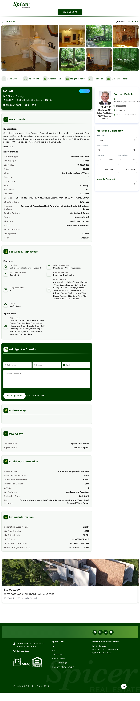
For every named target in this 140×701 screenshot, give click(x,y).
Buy (54, 650)
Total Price (100, 135)
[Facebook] (94, 632)
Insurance (121, 165)
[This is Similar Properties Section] (117, 78)
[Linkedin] (111, 632)
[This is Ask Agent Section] (31, 78)
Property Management (63, 667)
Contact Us (57, 654)
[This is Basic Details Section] (10, 78)
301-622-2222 (37, 395)
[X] (105, 632)
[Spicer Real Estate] (21, 4)
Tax (98, 165)
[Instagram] (100, 632)
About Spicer (58, 659)
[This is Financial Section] (95, 78)
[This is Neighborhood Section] (75, 78)
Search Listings (59, 663)
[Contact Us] (70, 12)
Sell (53, 646)
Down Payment (102, 145)
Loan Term (100, 155)
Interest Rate (123, 155)
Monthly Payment (106, 179)
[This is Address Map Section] (52, 78)
